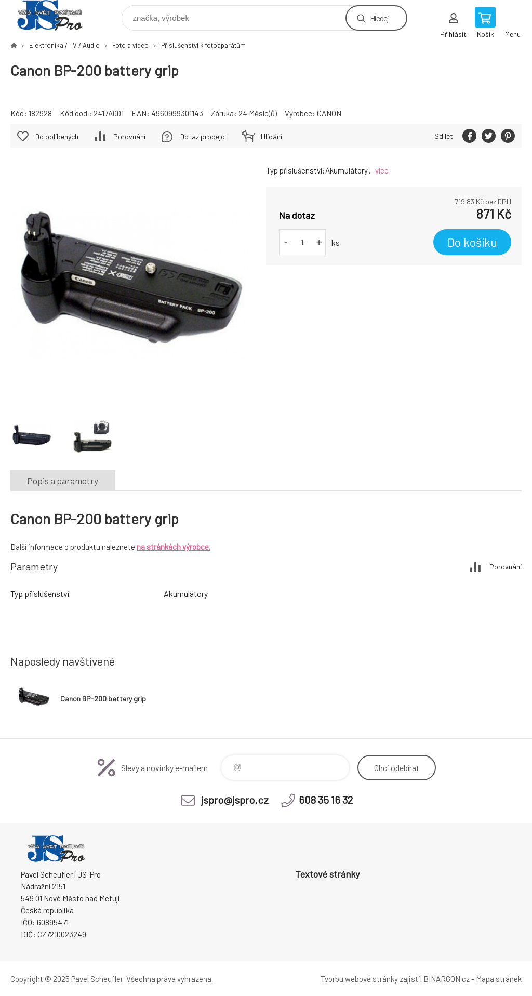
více (382, 170)
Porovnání (129, 136)
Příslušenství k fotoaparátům (203, 45)
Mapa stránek (499, 979)
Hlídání (271, 136)
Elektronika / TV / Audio (64, 45)
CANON (329, 113)
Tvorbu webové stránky (359, 979)
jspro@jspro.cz (235, 799)
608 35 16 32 (326, 799)
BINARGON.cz (446, 979)
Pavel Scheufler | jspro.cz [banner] (56, 15)
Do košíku (472, 242)
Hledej (379, 18)
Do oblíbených (56, 136)
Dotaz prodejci (203, 136)
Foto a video (130, 45)
